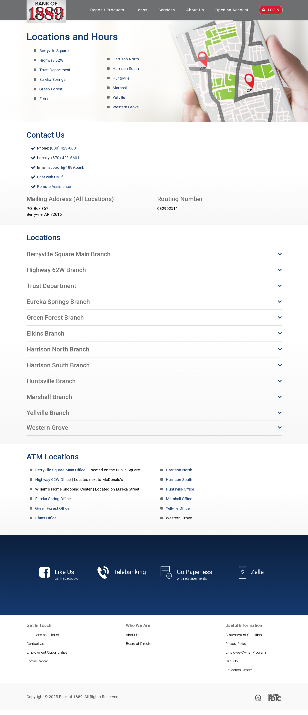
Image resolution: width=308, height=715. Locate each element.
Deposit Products (107, 10)
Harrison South (125, 68)
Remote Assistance (54, 186)
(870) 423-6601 (65, 157)
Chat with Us (48, 177)
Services (166, 10)
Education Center (238, 670)
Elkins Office (45, 518)
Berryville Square (54, 50)
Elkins (44, 98)
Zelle (257, 572)
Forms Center (37, 661)
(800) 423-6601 (64, 148)
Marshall (120, 87)
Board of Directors (140, 643)
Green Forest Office (52, 508)
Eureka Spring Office (53, 498)
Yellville (118, 97)
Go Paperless (186, 575)
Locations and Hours (43, 635)
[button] (154, 254)
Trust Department (54, 69)
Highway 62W (51, 60)
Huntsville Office (180, 489)
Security (231, 661)
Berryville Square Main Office (60, 470)
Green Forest (50, 89)
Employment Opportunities (47, 652)
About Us (195, 10)
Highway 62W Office (53, 479)
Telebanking (130, 572)
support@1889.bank (66, 167)
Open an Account (231, 10)
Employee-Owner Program (245, 652)
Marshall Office (179, 498)
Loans (141, 10)
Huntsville (120, 78)
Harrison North (125, 59)
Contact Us (35, 643)
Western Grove (125, 107)
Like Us (56, 575)
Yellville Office (178, 508)
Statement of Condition (243, 635)
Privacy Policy (236, 643)
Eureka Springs (52, 79)
